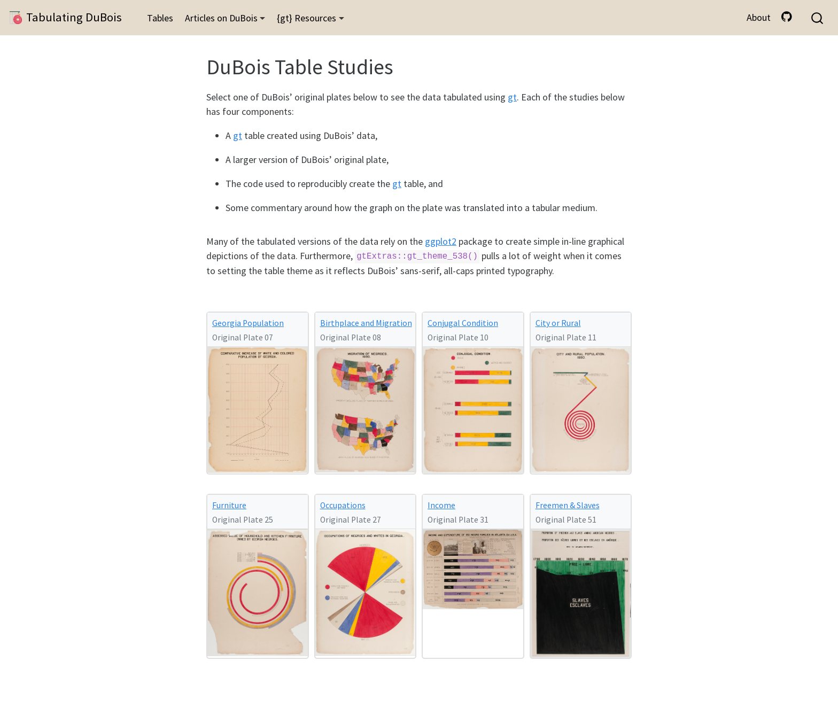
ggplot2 (440, 241)
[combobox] (817, 18)
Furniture (229, 505)
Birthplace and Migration (366, 323)
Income (441, 505)
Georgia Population (248, 323)
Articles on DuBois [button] (221, 18)
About (759, 17)
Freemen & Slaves (568, 505)
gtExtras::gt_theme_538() (417, 257)
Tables (160, 18)
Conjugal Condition (463, 323)
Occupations (343, 505)
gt (512, 97)
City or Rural (558, 323)
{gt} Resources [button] (306, 18)
